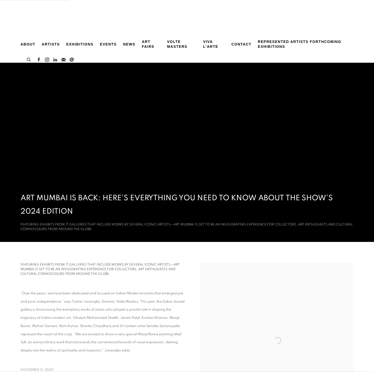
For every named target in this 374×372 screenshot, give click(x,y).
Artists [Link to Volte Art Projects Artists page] (51, 44)
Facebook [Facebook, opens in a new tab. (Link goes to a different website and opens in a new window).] (39, 60)
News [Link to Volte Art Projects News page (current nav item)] (129, 44)
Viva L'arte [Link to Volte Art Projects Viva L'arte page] (210, 44)
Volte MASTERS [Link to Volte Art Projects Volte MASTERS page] (177, 44)
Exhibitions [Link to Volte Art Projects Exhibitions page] (80, 44)
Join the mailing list (63, 60)
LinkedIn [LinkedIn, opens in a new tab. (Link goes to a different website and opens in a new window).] (55, 60)
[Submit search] (29, 59)
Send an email (72, 60)
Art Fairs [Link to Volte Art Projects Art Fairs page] (148, 44)
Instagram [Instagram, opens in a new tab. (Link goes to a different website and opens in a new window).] (47, 60)
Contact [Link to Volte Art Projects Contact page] (241, 44)
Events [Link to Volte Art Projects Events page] (108, 44)
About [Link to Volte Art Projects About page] (28, 44)
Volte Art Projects (33, 20)
